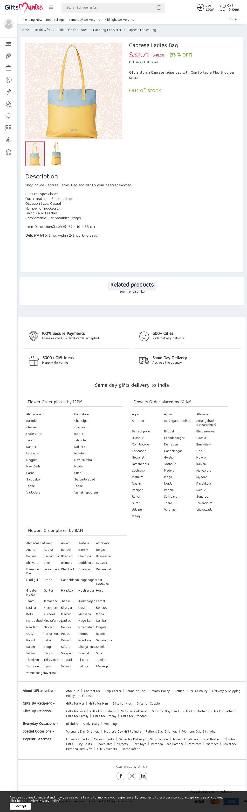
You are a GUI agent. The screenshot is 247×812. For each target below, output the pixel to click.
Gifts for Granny (105, 716)
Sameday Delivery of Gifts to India (144, 739)
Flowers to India (77, 739)
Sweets (122, 744)
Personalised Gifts (79, 749)
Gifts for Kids (122, 704)
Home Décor (131, 749)
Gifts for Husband (103, 711)
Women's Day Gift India (198, 732)
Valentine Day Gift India (83, 732)
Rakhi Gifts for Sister (72, 30)
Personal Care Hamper (167, 744)
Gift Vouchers (107, 749)
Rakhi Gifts (43, 30)
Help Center (112, 691)
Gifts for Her (75, 704)
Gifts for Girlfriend (134, 711)
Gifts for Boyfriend (165, 711)
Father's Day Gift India (162, 732)
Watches (212, 744)
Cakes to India (104, 739)
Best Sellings (55, 20)
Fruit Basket (211, 739)
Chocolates (104, 744)
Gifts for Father (222, 711)
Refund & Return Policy (191, 691)
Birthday (72, 724)
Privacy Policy (160, 691)
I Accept (20, 806)
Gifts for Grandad (134, 716)
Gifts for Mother (195, 711)
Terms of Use (135, 691)
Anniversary (91, 724)
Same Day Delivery (85, 20)
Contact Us (92, 691)
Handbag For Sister (107, 30)
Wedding (110, 724)
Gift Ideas (86, 696)
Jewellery (229, 744)
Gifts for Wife (76, 711)
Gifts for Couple (148, 704)
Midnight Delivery (120, 20)
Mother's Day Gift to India (122, 732)
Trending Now (32, 20)
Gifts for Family (77, 716)
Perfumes (195, 744)
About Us (72, 691)
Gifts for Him (98, 704)
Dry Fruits (85, 744)
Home (25, 30)
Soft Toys (139, 744)
